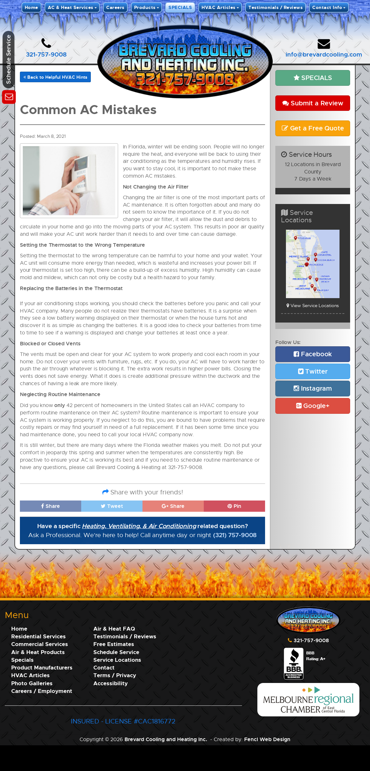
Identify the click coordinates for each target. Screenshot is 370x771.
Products (145, 7)
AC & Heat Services (70, 7)
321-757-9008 (46, 54)
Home (31, 7)
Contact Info (327, 7)
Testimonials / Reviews (275, 7)
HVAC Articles (219, 7)
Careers (115, 7)
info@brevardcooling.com (324, 54)
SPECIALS (180, 7)
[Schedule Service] (9, 96)
